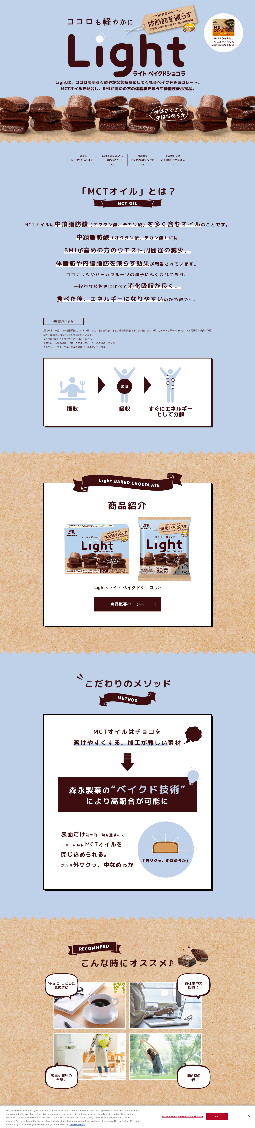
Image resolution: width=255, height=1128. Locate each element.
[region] (127, 1116)
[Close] (249, 1116)
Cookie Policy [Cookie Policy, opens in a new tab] (77, 1124)
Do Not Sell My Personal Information (182, 1116)
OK (217, 1116)
